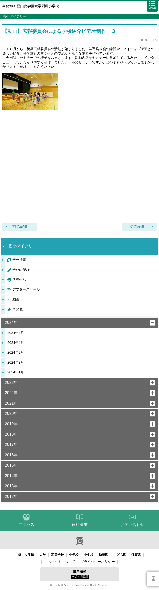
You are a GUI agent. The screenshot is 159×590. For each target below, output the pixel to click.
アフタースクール (26, 289)
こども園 (119, 555)
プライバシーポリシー (97, 562)
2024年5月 (15, 333)
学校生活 (19, 279)
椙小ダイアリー (22, 246)
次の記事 (137, 226)
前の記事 (20, 226)
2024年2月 (15, 362)
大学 (42, 555)
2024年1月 (15, 372)
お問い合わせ (132, 524)
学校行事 (19, 260)
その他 (17, 309)
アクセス (26, 524)
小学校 (88, 555)
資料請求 (80, 524)
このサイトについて (59, 562)
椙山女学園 (26, 555)
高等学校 (57, 555)
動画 (15, 299)
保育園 (136, 555)
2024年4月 (15, 343)
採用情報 (80, 574)
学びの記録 (21, 270)
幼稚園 (103, 555)
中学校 (74, 555)
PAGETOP (153, 579)
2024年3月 (15, 352)
